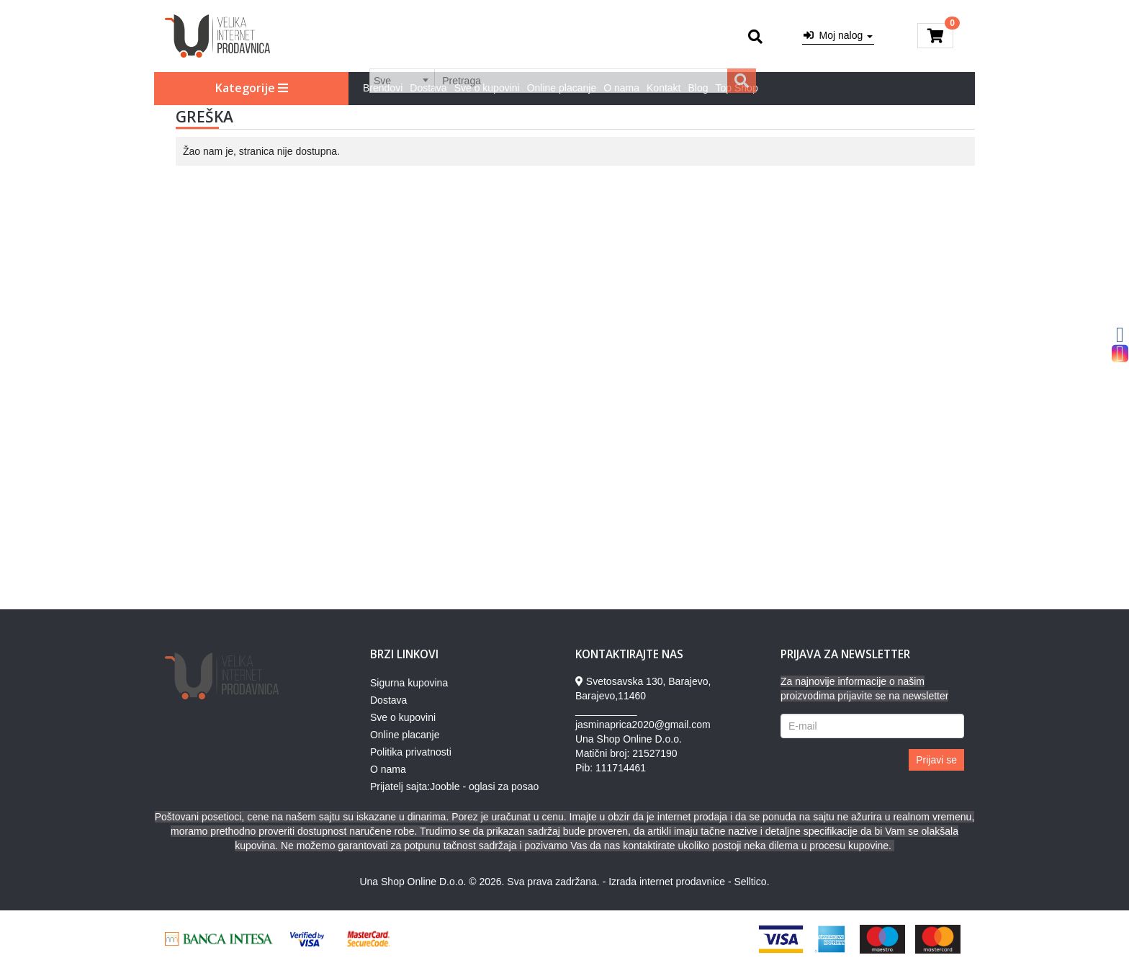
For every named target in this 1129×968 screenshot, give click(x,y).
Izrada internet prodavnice (666, 881)
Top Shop (737, 88)
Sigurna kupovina (409, 683)
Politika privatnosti (410, 752)
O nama (621, 88)
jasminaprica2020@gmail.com (643, 724)
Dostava (428, 88)
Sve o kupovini (487, 88)
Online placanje (562, 88)
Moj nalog (838, 35)
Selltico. (752, 881)
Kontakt (663, 88)
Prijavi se (936, 760)
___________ (606, 710)
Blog (698, 88)
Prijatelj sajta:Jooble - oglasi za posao (454, 786)
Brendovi (382, 88)
